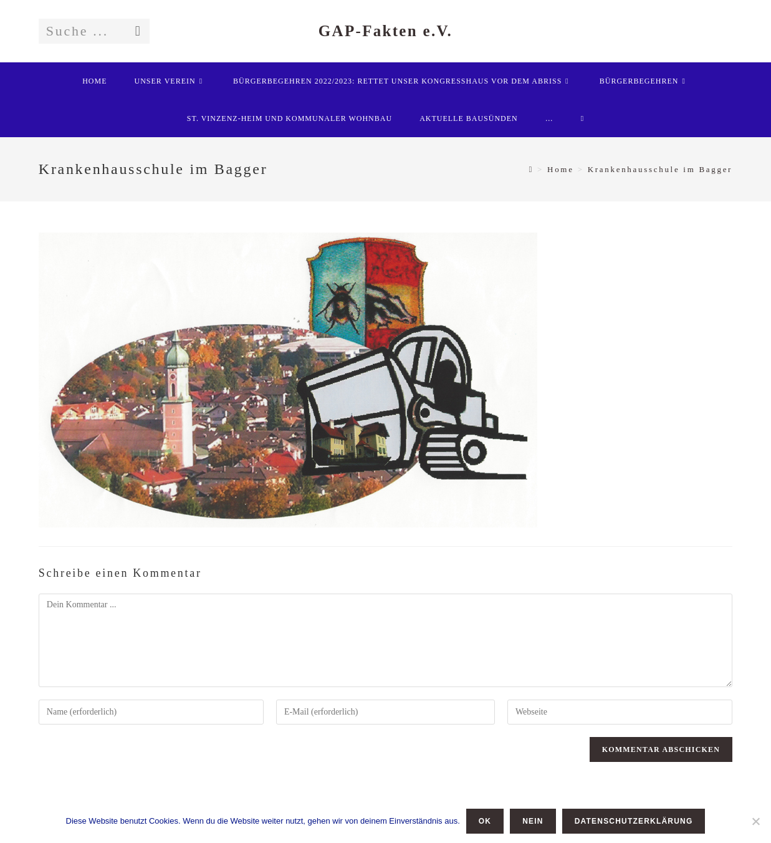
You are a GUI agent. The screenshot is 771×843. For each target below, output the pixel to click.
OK (485, 821)
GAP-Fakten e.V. (385, 30)
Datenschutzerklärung (634, 821)
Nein (532, 821)
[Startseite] (531, 169)
